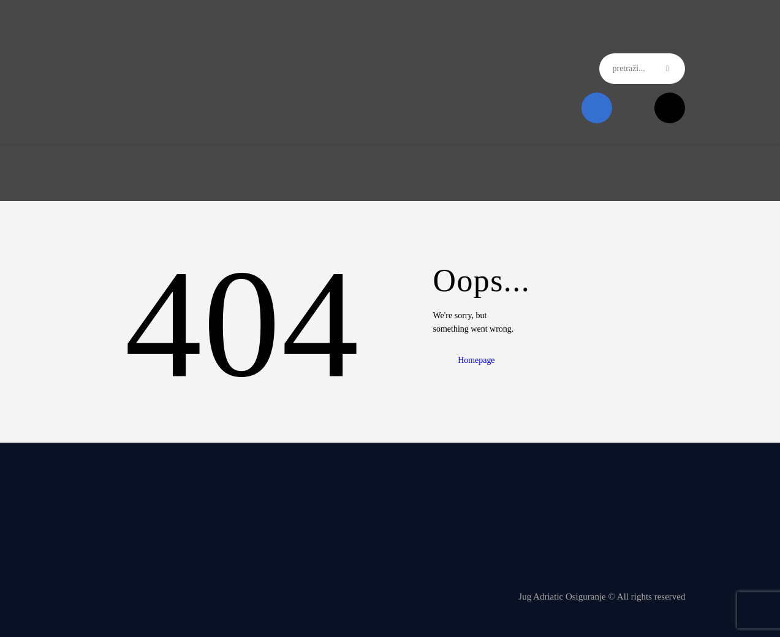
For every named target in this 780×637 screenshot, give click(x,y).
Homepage (477, 360)
